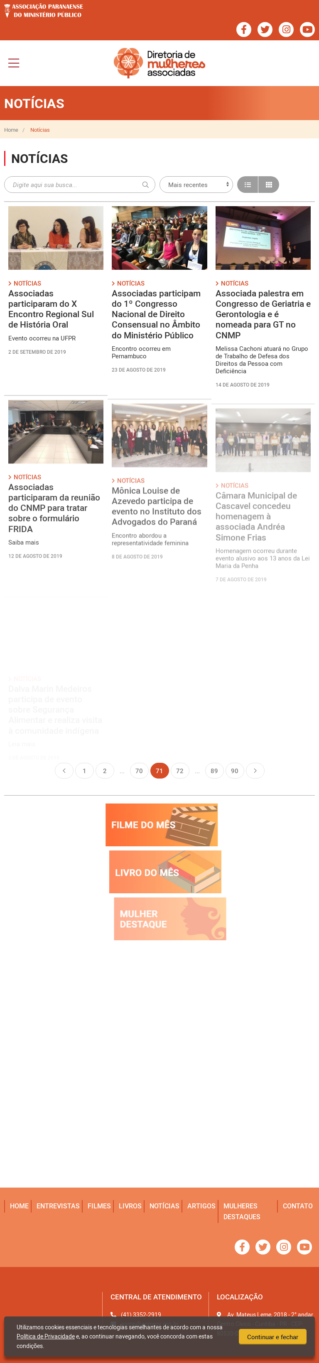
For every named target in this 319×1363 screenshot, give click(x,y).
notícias (164, 1205)
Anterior (64, 770)
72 (180, 771)
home (19, 1205)
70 (139, 771)
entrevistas (58, 1205)
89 (214, 771)
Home (11, 129)
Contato (298, 1205)
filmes (99, 1205)
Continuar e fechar (272, 1336)
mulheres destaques (241, 1211)
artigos (201, 1205)
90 (234, 771)
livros (130, 1205)
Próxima (255, 770)
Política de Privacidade (46, 1336)
